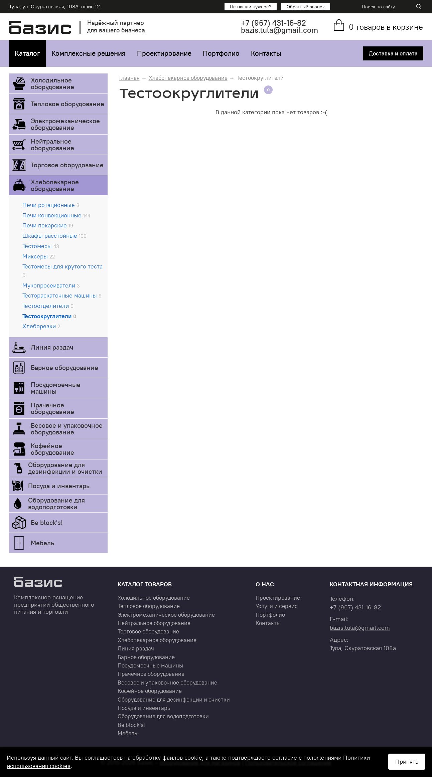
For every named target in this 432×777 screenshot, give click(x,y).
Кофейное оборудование (52, 448)
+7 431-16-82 (273, 23)
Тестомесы (40, 246)
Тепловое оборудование (67, 104)
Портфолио (221, 53)
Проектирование (164, 53)
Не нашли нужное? (250, 7)
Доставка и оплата (393, 53)
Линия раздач (52, 347)
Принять (406, 761)
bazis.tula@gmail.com (279, 30)
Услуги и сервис (277, 606)
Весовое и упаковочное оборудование (67, 428)
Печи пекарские (47, 225)
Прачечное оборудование (52, 408)
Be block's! (47, 522)
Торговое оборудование (67, 165)
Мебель (42, 543)
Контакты (266, 53)
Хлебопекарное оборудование (55, 185)
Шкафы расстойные (54, 235)
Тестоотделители (48, 306)
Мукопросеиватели (51, 285)
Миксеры (38, 256)
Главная (129, 77)
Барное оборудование (64, 367)
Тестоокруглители (49, 316)
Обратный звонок (306, 7)
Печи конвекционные (56, 215)
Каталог (27, 53)
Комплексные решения (88, 53)
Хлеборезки (41, 326)
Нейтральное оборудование (52, 144)
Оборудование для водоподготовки (56, 503)
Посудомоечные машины (56, 387)
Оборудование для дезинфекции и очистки (65, 467)
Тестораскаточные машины (62, 295)
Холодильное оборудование (52, 83)
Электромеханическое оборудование (65, 124)
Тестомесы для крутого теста (62, 270)
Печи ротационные (51, 205)
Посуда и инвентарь (59, 485)
